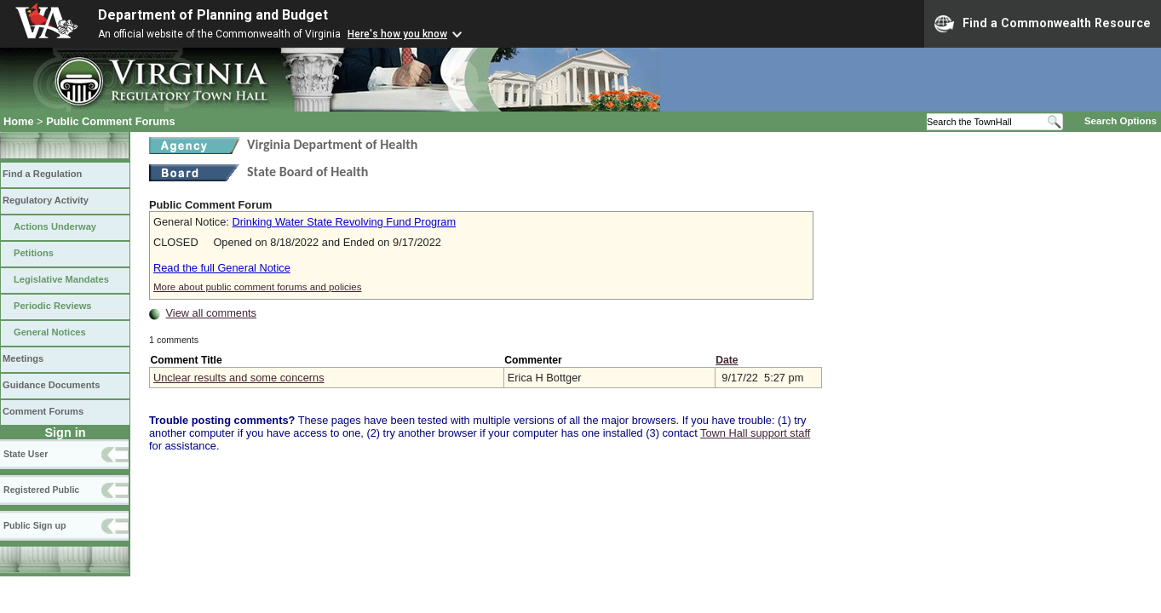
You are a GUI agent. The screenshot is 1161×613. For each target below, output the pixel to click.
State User (25, 454)
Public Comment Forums (110, 121)
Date (727, 360)
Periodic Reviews (53, 306)
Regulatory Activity (46, 200)
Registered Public (41, 489)
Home (18, 121)
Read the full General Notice (221, 267)
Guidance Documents (51, 385)
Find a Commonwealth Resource (1042, 23)
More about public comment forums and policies (257, 287)
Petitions (34, 253)
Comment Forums (43, 411)
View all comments (211, 312)
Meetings (23, 358)
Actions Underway (55, 226)
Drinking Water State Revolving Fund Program (344, 221)
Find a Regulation (42, 174)
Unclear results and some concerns (239, 377)
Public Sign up (34, 525)
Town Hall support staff (755, 433)
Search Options (1120, 121)
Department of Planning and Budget (213, 15)
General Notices (50, 332)
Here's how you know (397, 34)
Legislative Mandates (61, 279)
